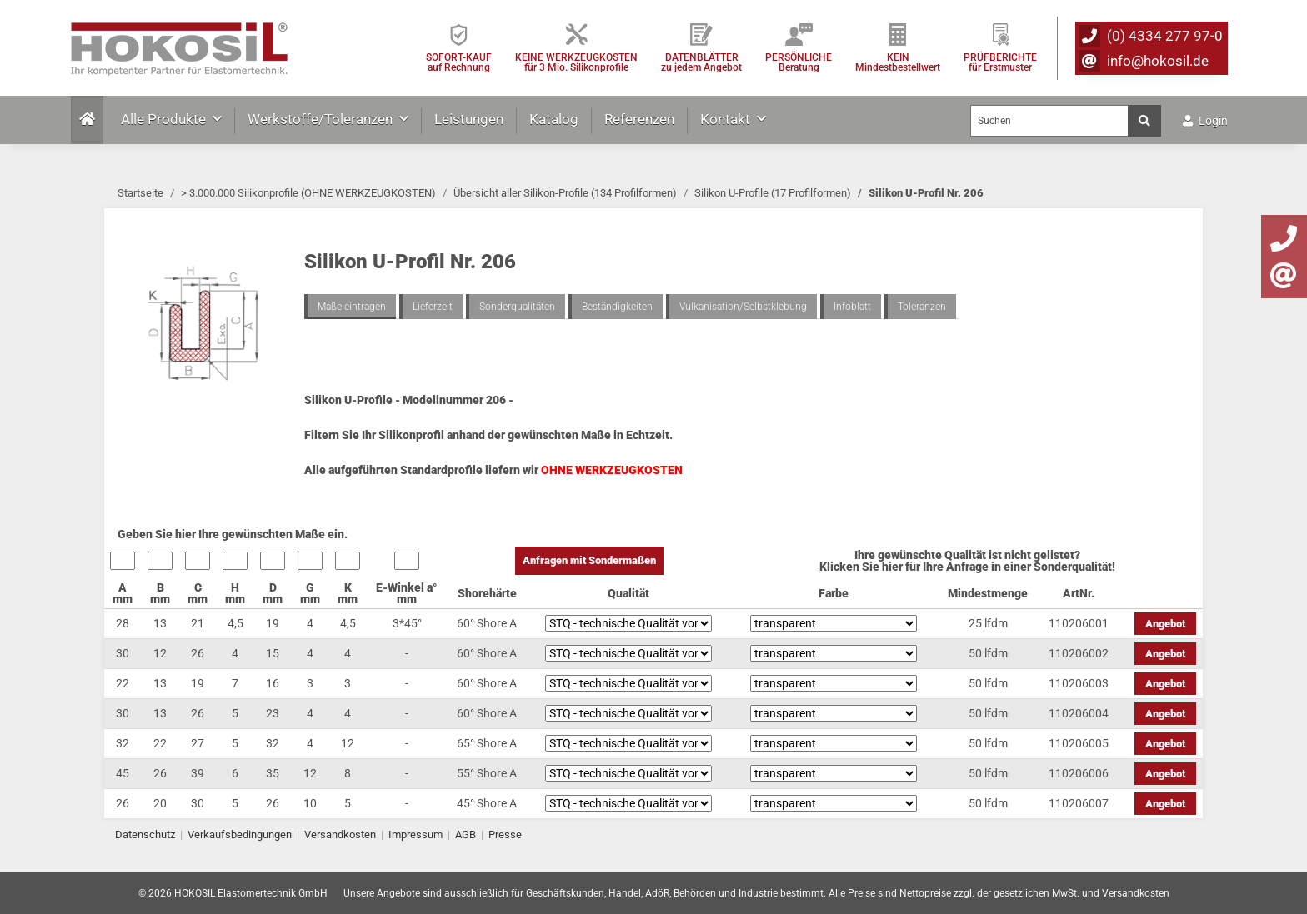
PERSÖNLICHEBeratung (798, 62)
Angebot (1165, 623)
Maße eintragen (352, 306)
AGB (465, 834)
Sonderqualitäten (517, 306)
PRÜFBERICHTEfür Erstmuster (1000, 62)
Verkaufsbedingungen (240, 834)
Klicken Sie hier (861, 566)
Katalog (553, 119)
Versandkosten (340, 834)
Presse (505, 834)
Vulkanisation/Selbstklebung (743, 306)
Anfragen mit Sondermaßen (589, 560)
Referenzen (639, 119)
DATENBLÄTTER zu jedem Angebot (701, 62)
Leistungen (468, 119)
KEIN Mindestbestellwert (897, 62)
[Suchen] (1049, 121)
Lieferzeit (433, 306)
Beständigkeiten (617, 306)
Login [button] (1205, 120)
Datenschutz (145, 834)
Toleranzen (922, 306)
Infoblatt (852, 306)
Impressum (415, 834)
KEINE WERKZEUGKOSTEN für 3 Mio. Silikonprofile (576, 62)
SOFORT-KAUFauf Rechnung (459, 62)
